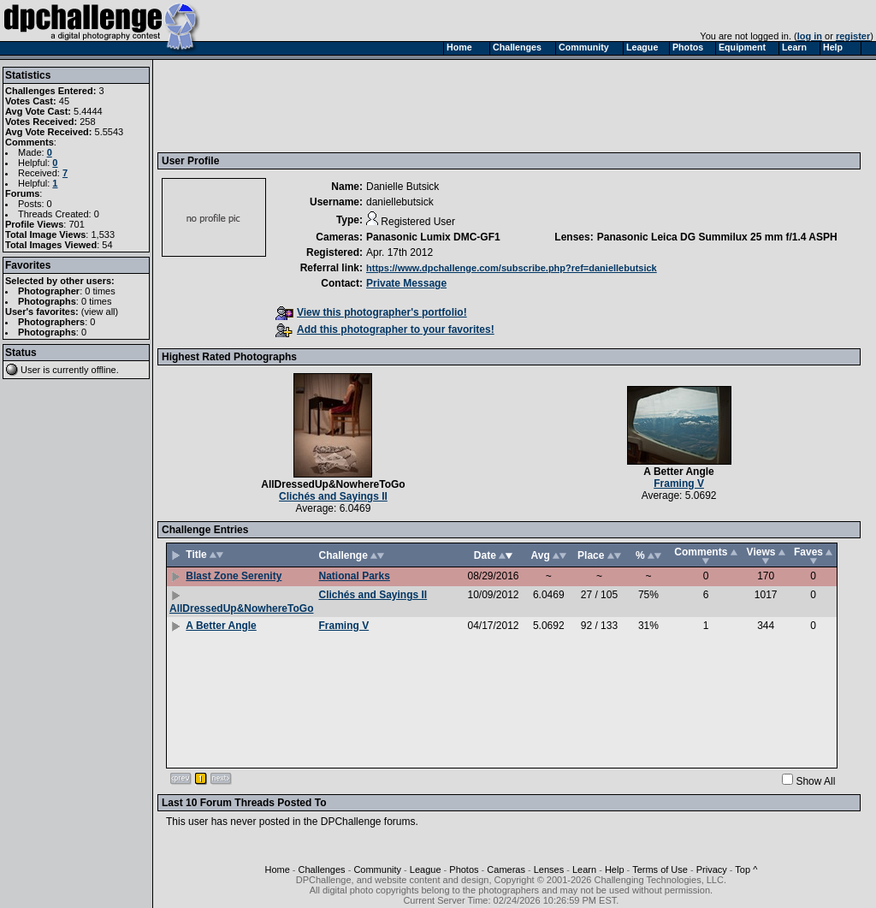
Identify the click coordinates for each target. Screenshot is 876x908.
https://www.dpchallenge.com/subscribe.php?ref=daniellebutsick (511, 268)
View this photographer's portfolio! (371, 312)
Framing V (679, 484)
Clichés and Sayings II (333, 496)
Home (276, 869)
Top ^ (746, 869)
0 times (100, 291)
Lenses (549, 869)
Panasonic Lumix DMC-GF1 (433, 237)
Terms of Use (660, 869)
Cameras (506, 869)
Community (377, 869)
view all (100, 311)
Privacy (711, 869)
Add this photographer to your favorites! (384, 329)
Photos (463, 869)
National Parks (353, 576)
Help (614, 869)
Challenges (322, 869)
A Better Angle (678, 472)
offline (104, 370)
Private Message (406, 283)
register (853, 36)
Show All (815, 781)
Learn (584, 869)
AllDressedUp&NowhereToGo (333, 484)
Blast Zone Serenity (233, 576)
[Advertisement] (473, 105)
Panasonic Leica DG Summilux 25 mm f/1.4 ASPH (717, 237)
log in (809, 36)
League (425, 869)
